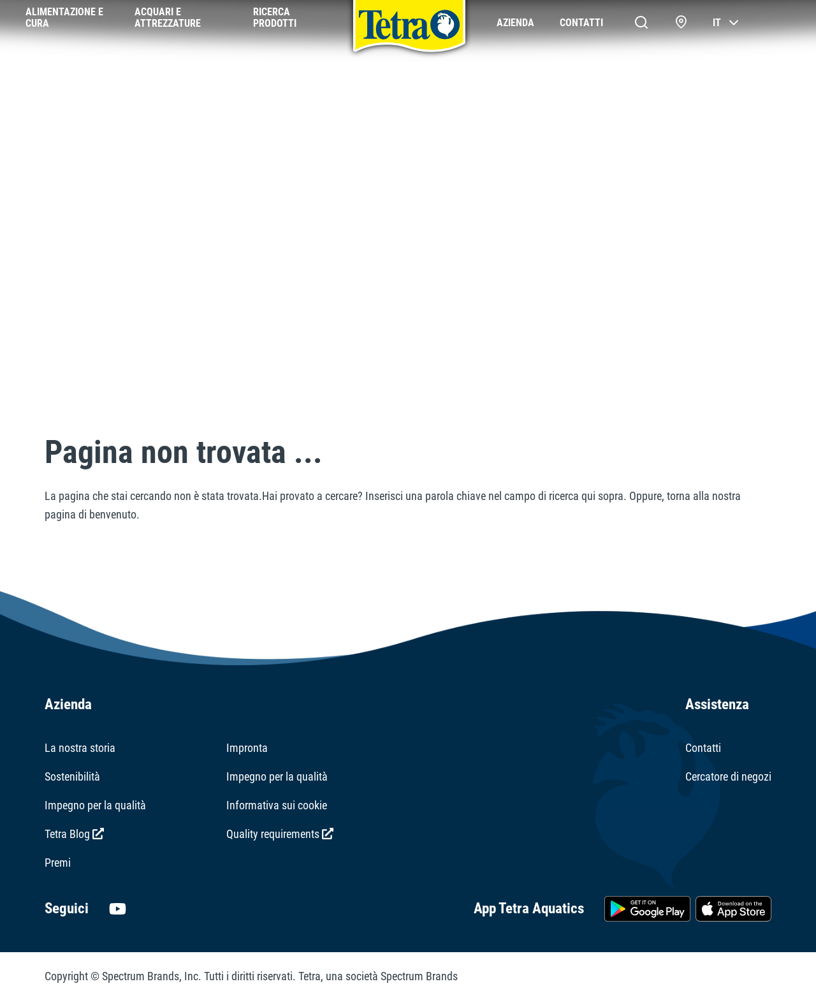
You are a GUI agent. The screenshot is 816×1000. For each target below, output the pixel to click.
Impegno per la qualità (277, 776)
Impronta (247, 747)
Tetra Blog (74, 834)
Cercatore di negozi (728, 776)
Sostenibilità (72, 776)
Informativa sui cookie (276, 805)
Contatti (703, 747)
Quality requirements (279, 834)
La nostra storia (80, 747)
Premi (58, 862)
